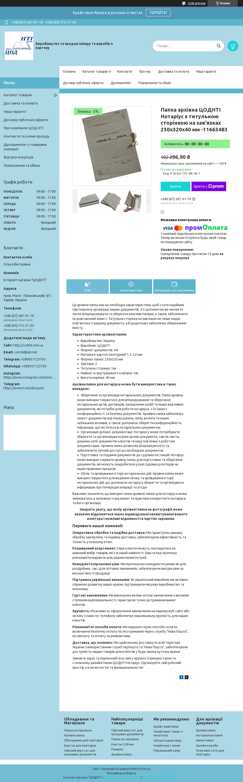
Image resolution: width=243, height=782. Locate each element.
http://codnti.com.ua (28, 345)
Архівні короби (207, 745)
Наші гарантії (206, 71)
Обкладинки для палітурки (83, 740)
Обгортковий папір (168, 740)
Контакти (124, 71)
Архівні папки (205, 730)
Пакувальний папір (167, 750)
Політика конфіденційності (161, 777)
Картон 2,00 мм (122, 744)
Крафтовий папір (166, 726)
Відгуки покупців (18, 157)
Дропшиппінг (121, 83)
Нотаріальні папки (209, 735)
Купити (175, 186)
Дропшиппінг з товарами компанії (25, 146)
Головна (69, 71)
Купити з (209, 186)
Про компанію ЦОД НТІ (23, 128)
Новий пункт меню (167, 745)
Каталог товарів (95, 71)
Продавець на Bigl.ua (121, 773)
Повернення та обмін (154, 83)
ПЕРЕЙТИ (158, 12)
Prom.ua (144, 768)
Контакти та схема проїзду (26, 136)
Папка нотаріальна (78, 730)
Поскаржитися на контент (122, 777)
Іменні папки (205, 740)
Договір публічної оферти (83, 83)
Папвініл (117, 749)
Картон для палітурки (80, 745)
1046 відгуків (196, 3)
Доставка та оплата (173, 71)
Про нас (145, 71)
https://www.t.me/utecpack (24, 388)
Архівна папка (74, 735)
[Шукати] (218, 46)
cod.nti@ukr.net (25, 352)
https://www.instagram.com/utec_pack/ (30, 377)
